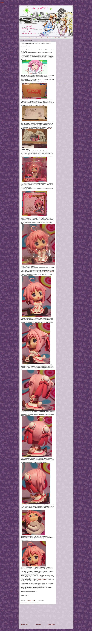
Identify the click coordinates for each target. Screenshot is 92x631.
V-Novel (60, 37)
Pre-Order (42, 105)
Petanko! (43, 37)
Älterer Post (51, 624)
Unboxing (29, 37)
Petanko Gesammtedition (49, 271)
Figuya (29, 128)
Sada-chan (49, 37)
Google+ (2, 2)
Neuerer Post (24, 624)
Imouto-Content (36, 37)
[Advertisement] (37, 614)
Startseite (23, 37)
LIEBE (55, 37)
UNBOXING (36, 602)
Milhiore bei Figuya (42, 579)
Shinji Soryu (29, 600)
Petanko (32, 602)
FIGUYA (28, 602)
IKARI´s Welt (66, 37)
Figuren (25, 602)
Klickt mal (49, 128)
